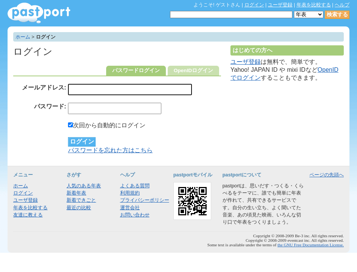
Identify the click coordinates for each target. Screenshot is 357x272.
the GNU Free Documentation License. (310, 245)
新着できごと (81, 200)
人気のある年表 (83, 186)
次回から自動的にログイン (106, 125)
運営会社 (130, 207)
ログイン (254, 5)
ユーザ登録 (280, 5)
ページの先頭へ (326, 175)
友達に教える (28, 215)
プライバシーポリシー (144, 200)
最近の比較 (78, 207)
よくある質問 (135, 186)
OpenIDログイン (193, 70)
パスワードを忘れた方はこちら (110, 150)
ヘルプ (342, 5)
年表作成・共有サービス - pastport (39, 13)
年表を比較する (314, 5)
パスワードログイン (136, 70)
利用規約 (130, 193)
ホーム (22, 37)
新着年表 (76, 193)
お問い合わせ (135, 215)
